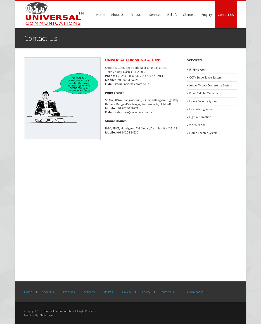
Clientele (189, 14)
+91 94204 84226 (127, 80)
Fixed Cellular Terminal (203, 93)
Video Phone (197, 125)
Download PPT (196, 292)
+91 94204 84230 (127, 132)
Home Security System (203, 101)
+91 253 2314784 (127, 76)
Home (100, 14)
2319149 (158, 76)
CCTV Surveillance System (205, 77)
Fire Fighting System (201, 109)
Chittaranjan (47, 315)
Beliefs (172, 14)
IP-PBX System (198, 69)
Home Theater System (203, 133)
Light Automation (200, 117)
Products (136, 14)
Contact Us (226, 14)
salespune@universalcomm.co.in (136, 112)
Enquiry (206, 14)
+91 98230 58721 (127, 108)
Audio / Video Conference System (210, 85)
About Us (117, 14)
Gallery (126, 292)
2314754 (145, 76)
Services (155, 14)
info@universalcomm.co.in (132, 84)
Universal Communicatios (58, 311)
